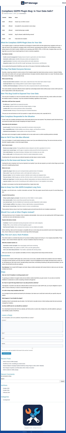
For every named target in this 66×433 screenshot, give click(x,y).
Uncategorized (6, 399)
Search (2, 378)
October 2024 (6, 390)
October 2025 (6, 388)
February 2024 (6, 392)
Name (3, 333)
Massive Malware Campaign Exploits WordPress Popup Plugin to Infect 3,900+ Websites (23, 365)
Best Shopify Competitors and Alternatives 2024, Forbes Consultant (18, 367)
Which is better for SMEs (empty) (10, 369)
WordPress (28, 431)
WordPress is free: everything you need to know (14, 363)
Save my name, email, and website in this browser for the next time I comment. (17, 350)
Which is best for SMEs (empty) (10, 361)
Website (3, 343)
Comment (4, 320)
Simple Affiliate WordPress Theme (37, 431)
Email (3, 338)
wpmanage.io (23, 13)
